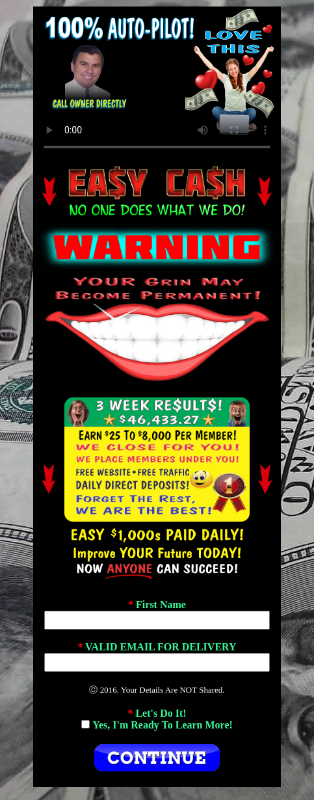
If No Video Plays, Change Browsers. (157, 84)
